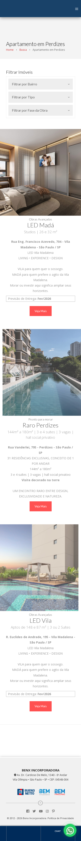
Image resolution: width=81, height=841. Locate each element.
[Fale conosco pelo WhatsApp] (70, 830)
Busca (23, 50)
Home (10, 50)
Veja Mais (41, 311)
